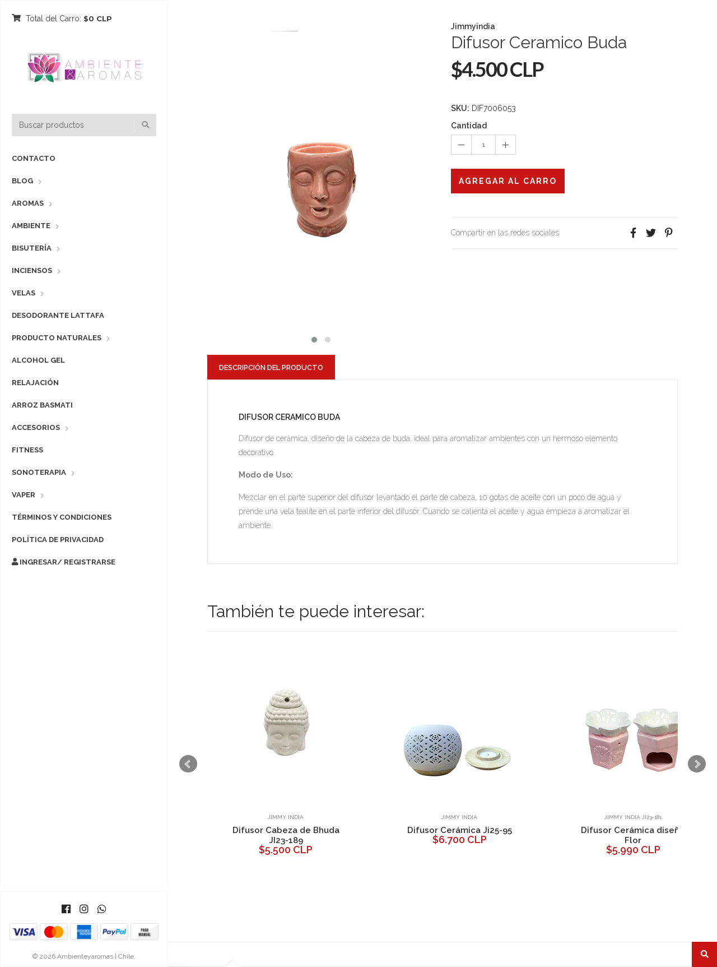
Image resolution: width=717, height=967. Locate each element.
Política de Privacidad (58, 539)
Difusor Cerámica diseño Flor (633, 835)
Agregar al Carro (508, 181)
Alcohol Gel (38, 360)
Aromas (28, 203)
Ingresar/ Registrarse (63, 562)
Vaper (23, 495)
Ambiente (31, 225)
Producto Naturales (56, 338)
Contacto (33, 158)
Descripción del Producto (271, 367)
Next (697, 764)
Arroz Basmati (42, 405)
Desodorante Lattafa (58, 315)
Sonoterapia (39, 472)
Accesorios (36, 427)
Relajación (35, 382)
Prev (188, 764)
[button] (314, 338)
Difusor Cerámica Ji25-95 (459, 830)
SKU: (460, 108)
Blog (22, 181)
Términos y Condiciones (61, 517)
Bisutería (32, 248)
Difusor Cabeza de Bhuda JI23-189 (285, 835)
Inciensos (32, 270)
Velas (23, 293)
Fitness (27, 450)
